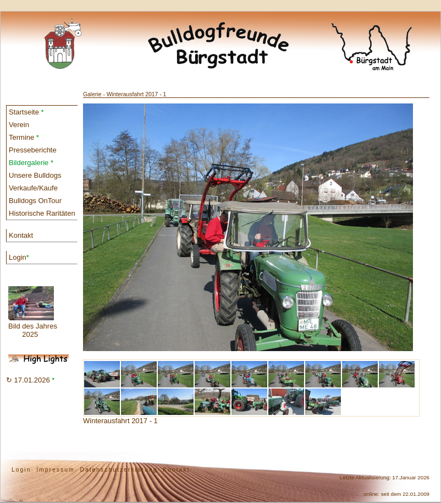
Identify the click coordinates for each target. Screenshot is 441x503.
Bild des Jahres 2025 (32, 312)
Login (19, 257)
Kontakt (21, 235)
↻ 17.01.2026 (30, 380)
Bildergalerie (31, 162)
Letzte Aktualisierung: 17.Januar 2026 (384, 477)
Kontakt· (177, 470)
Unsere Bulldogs (35, 175)
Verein (19, 125)
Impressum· (56, 470)
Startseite (26, 112)
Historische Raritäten (42, 213)
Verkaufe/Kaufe (33, 188)
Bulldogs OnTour (35, 200)
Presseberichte (33, 150)
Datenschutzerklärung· (120, 470)
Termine (24, 137)
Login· (23, 470)
